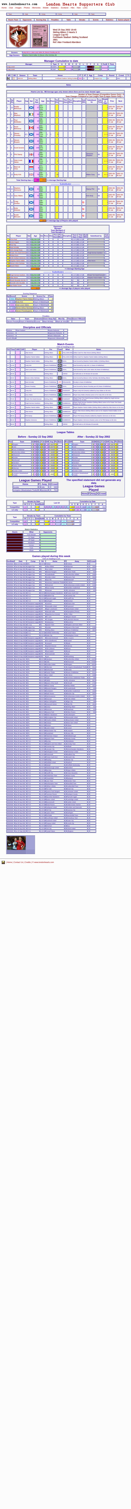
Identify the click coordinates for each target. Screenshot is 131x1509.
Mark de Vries (17, 168)
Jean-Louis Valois (18, 161)
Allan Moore (14, 277)
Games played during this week (51, 556)
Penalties (55, 20)
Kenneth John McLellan (17, 283)
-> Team (92, 14)
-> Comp (59, 14)
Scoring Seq (41, 20)
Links (85, 8)
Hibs (72, 8)
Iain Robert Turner (16, 285)
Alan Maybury (17, 114)
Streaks (82, 20)
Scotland (64, 8)
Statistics (54, 8)
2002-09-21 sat (111, 107)
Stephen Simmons (17, 189)
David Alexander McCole (18, 280)
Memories (36, 8)
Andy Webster (17, 209)
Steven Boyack (17, 141)
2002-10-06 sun (120, 174)
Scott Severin (19, 148)
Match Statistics (31, 529)
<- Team (9, 14)
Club (11, 8)
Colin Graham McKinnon (18, 258)
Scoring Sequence (30, 293)
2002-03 (20, 78)
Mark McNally (14, 247)
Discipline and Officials (37, 327)
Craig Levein (11, 67)
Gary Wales (18, 196)
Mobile (46, 8)
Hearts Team (13, 20)
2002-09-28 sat (120, 107)
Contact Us (18, 862)
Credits (28, 862)
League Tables (65, 432)
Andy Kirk (17, 174)
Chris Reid (13, 239)
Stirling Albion (32, 78)
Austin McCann (17, 216)
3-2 (80, 78)
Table (68, 20)
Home (4, 8)
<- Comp (42, 14)
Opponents (27, 20)
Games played (123, 20)
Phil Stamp (18, 154)
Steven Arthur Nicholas (17, 263)
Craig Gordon (17, 202)
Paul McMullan (17, 121)
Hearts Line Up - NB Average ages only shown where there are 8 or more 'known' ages (65, 92)
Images (18, 8)
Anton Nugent (14, 242)
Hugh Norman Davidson (17, 275)
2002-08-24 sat (111, 189)
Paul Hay (13, 245)
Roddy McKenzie (18, 107)
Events (96, 20)
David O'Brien (14, 266)
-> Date (75, 14)
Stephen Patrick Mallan (17, 260)
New (79, 8)
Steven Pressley (17, 134)
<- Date (25, 14)
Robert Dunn (14, 255)
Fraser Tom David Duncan (18, 252)
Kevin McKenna (17, 128)
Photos (27, 8)
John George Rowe (16, 250)
